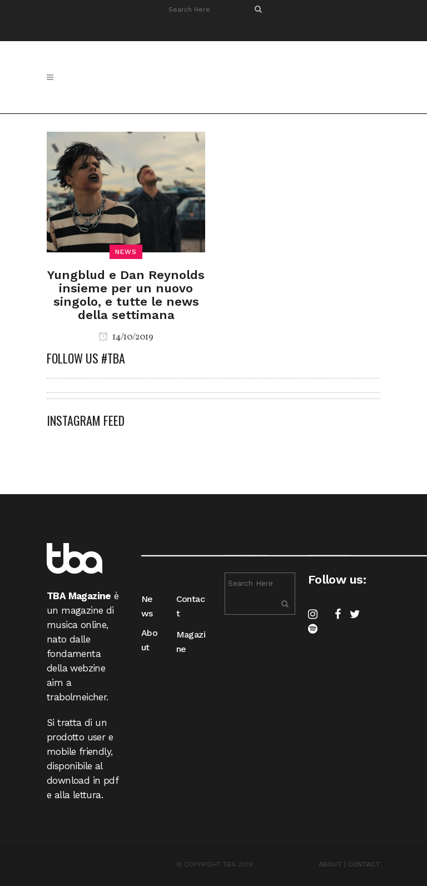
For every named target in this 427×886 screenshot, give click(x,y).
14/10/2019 (125, 337)
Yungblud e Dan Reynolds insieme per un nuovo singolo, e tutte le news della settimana (126, 295)
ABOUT (330, 864)
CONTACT (364, 864)
